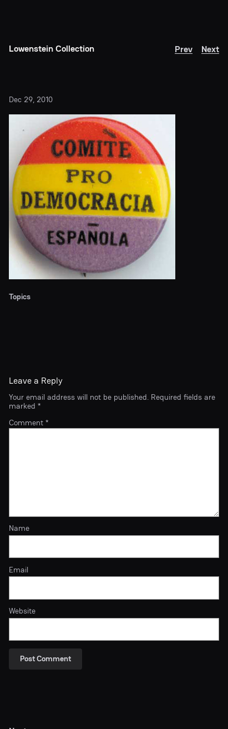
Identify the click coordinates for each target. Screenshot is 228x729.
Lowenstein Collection (51, 48)
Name (19, 528)
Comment (28, 423)
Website (22, 611)
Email (18, 570)
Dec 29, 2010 (31, 99)
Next (210, 49)
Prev (183, 49)
